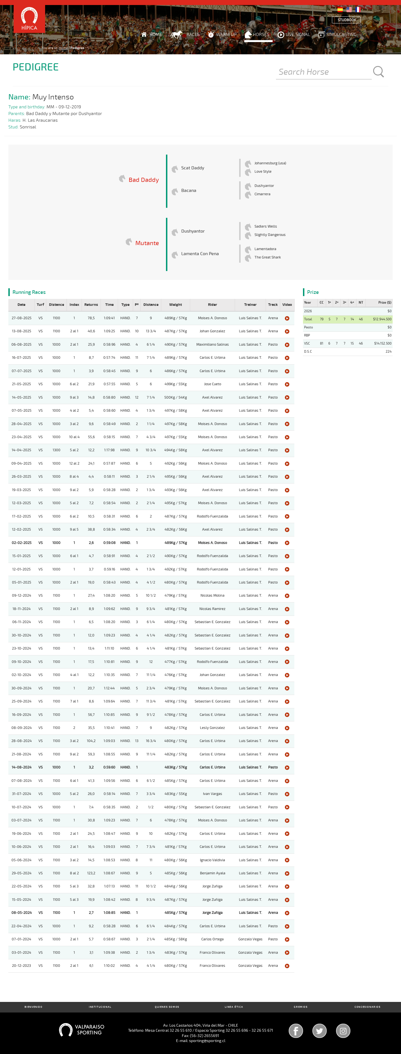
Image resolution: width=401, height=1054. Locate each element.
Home (156, 34)
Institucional (100, 1007)
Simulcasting (341, 34)
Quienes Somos (167, 1007)
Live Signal (298, 34)
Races (193, 34)
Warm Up (226, 34)
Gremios (300, 1007)
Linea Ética (234, 1007)
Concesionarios (367, 1007)
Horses (261, 34)
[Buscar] (324, 72)
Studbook (347, 20)
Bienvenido (34, 1007)
